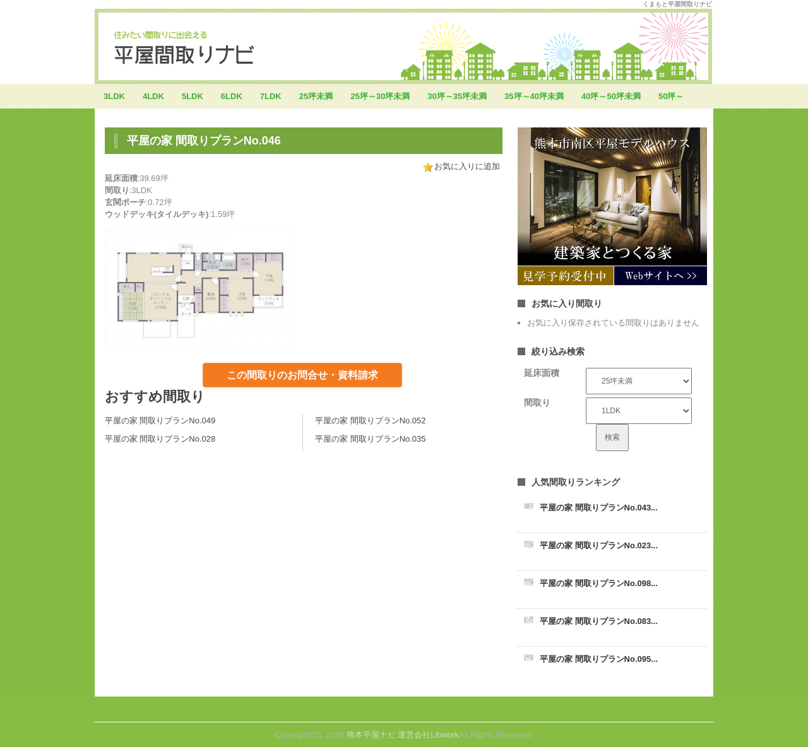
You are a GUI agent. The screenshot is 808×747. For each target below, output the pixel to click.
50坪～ (671, 96)
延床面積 (541, 373)
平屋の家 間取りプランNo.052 (370, 420)
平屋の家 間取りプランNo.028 (160, 439)
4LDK (153, 96)
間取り (537, 402)
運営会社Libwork (428, 734)
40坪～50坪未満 (611, 96)
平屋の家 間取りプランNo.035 (370, 439)
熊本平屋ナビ (371, 734)
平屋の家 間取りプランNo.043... (599, 507)
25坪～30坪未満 (380, 96)
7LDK (271, 96)
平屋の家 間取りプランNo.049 (160, 420)
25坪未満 (316, 96)
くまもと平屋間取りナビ (677, 4)
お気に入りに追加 (467, 166)
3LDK (114, 96)
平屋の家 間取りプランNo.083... (599, 621)
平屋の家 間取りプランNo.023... (599, 545)
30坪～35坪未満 (457, 96)
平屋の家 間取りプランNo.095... (599, 659)
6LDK (231, 96)
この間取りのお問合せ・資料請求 (302, 375)
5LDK (192, 96)
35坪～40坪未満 (534, 96)
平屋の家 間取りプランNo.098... (599, 583)
